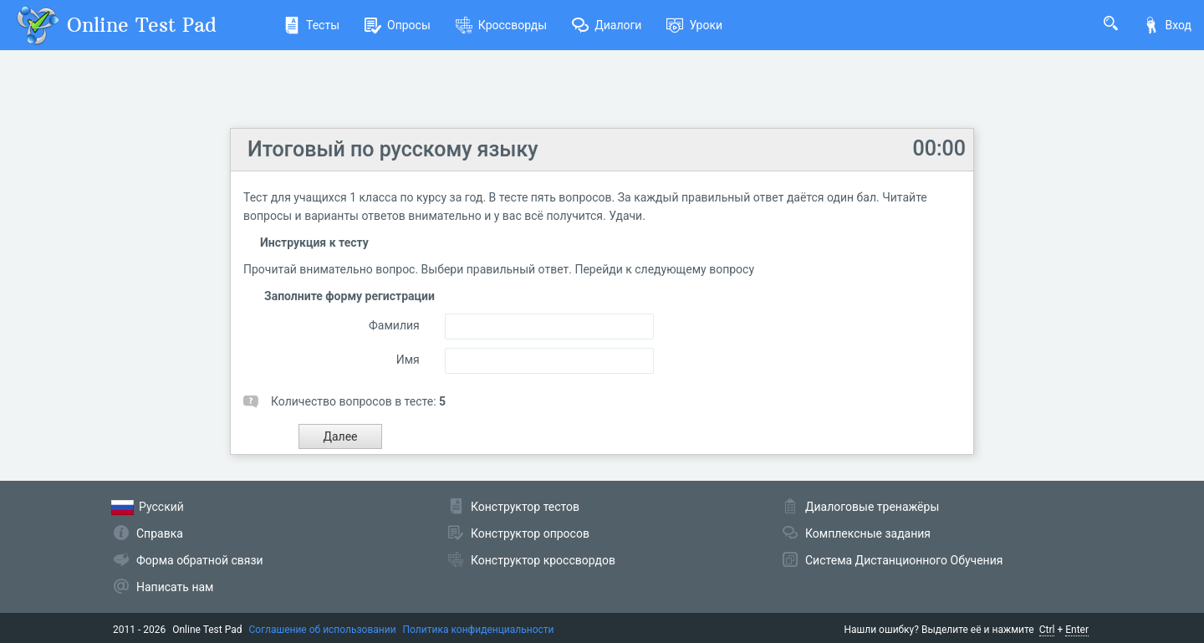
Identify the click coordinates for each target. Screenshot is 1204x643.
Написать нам (174, 587)
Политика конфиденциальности (478, 629)
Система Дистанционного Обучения (903, 560)
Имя (408, 359)
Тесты (311, 25)
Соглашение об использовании (322, 629)
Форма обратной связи (199, 560)
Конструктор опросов (530, 533)
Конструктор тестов (525, 506)
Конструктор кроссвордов (543, 560)
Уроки (694, 25)
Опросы (398, 25)
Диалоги (606, 25)
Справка (159, 533)
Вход (1167, 25)
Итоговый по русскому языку (392, 149)
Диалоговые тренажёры (872, 506)
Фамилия (394, 325)
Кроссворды (501, 25)
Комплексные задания (868, 533)
